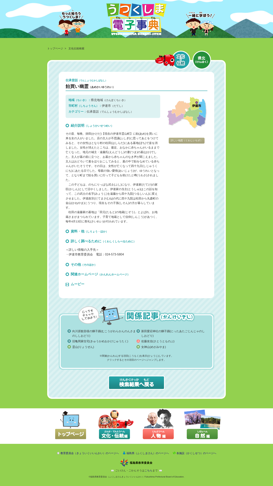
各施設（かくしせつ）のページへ (196, 453)
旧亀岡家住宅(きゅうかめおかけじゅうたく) (100, 341)
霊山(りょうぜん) (83, 346)
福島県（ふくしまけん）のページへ (147, 453)
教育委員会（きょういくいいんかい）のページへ (89, 453)
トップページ (55, 48)
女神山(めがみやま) (153, 346)
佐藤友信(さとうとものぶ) (157, 341)
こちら (148, 470)
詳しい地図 (187, 140)
